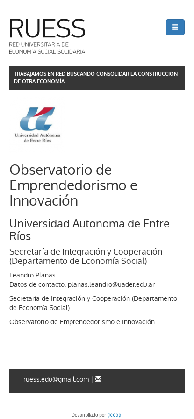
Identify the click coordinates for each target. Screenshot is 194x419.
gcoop (114, 415)
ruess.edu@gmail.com (56, 379)
